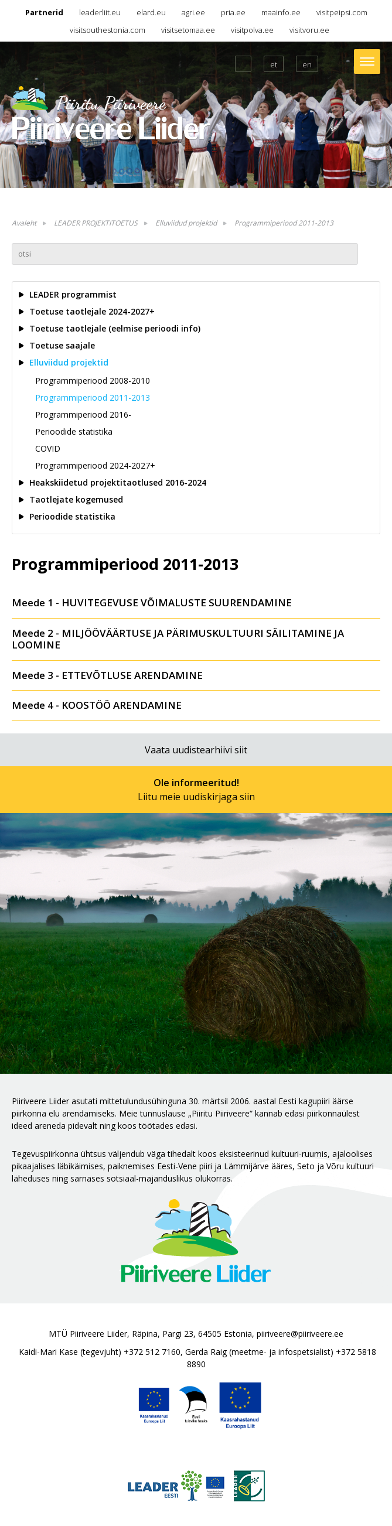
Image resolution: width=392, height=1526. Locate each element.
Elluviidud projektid (186, 223)
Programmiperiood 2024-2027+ (95, 465)
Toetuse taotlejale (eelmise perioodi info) (114, 328)
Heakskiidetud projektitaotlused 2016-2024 (117, 482)
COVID (47, 448)
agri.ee (193, 12)
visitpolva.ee (252, 30)
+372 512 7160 (152, 1351)
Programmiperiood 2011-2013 (283, 223)
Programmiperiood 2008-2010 (92, 380)
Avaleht (24, 223)
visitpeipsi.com (341, 12)
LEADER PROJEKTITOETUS (96, 223)
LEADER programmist (73, 294)
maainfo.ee (281, 12)
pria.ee (233, 12)
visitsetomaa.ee (188, 30)
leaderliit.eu (100, 12)
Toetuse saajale (62, 345)
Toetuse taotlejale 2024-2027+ (92, 311)
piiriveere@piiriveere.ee (300, 1333)
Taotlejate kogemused (76, 499)
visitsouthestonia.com (107, 30)
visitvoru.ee (309, 30)
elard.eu (151, 12)
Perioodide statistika (74, 431)
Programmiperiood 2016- (83, 414)
